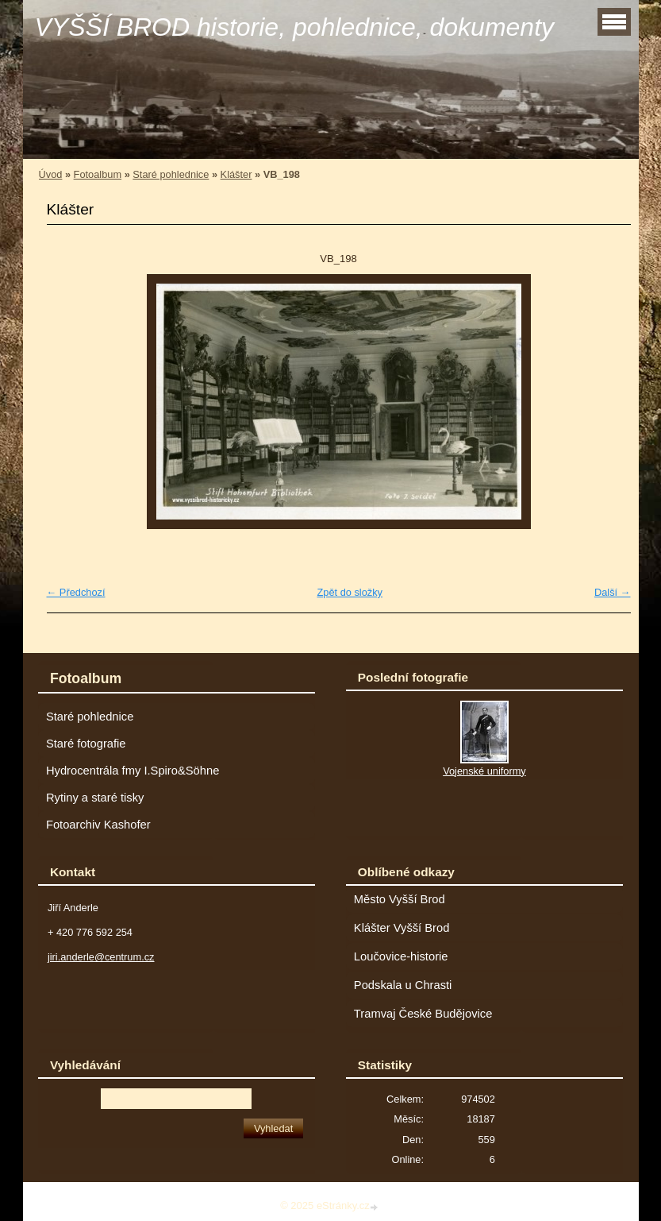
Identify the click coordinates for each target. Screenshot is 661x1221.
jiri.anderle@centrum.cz (101, 957)
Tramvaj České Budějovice (423, 1013)
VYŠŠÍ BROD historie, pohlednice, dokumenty (295, 27)
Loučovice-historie (401, 956)
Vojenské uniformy (484, 771)
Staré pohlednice (171, 174)
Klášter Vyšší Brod (402, 928)
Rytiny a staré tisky (95, 797)
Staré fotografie (86, 743)
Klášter (236, 174)
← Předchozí (76, 592)
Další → (612, 592)
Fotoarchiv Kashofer (98, 824)
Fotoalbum (97, 174)
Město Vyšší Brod (399, 899)
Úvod (51, 174)
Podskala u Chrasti (403, 985)
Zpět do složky (349, 592)
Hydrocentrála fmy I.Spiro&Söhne (132, 770)
